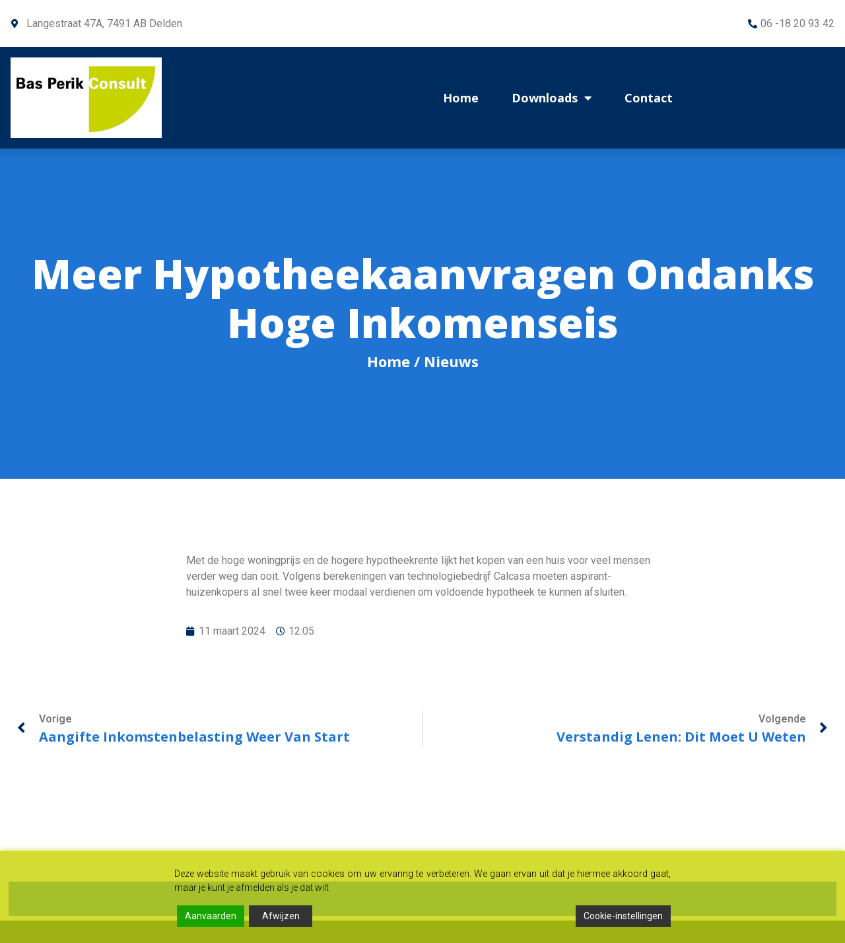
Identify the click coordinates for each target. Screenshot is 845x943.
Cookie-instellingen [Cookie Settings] (623, 916)
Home (461, 98)
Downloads (552, 97)
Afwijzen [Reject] (281, 916)
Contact (649, 98)
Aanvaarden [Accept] (210, 916)
